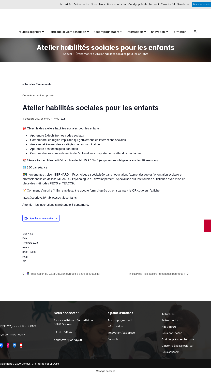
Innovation (158, 32)
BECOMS (55, 363)
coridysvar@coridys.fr (68, 340)
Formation (179, 32)
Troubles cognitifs (29, 32)
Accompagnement (106, 32)
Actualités (66, 4)
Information (135, 32)
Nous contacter (116, 4)
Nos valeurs (98, 4)
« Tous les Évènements (36, 84)
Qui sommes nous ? (12, 334)
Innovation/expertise (121, 333)
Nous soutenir (201, 4)
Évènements (81, 4)
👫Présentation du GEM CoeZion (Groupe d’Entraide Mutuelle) (63, 273)
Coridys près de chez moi (143, 4)
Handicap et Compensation (67, 32)
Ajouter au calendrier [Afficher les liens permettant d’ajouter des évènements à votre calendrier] (41, 218)
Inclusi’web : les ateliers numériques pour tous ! (157, 273)
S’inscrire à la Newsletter (175, 4)
